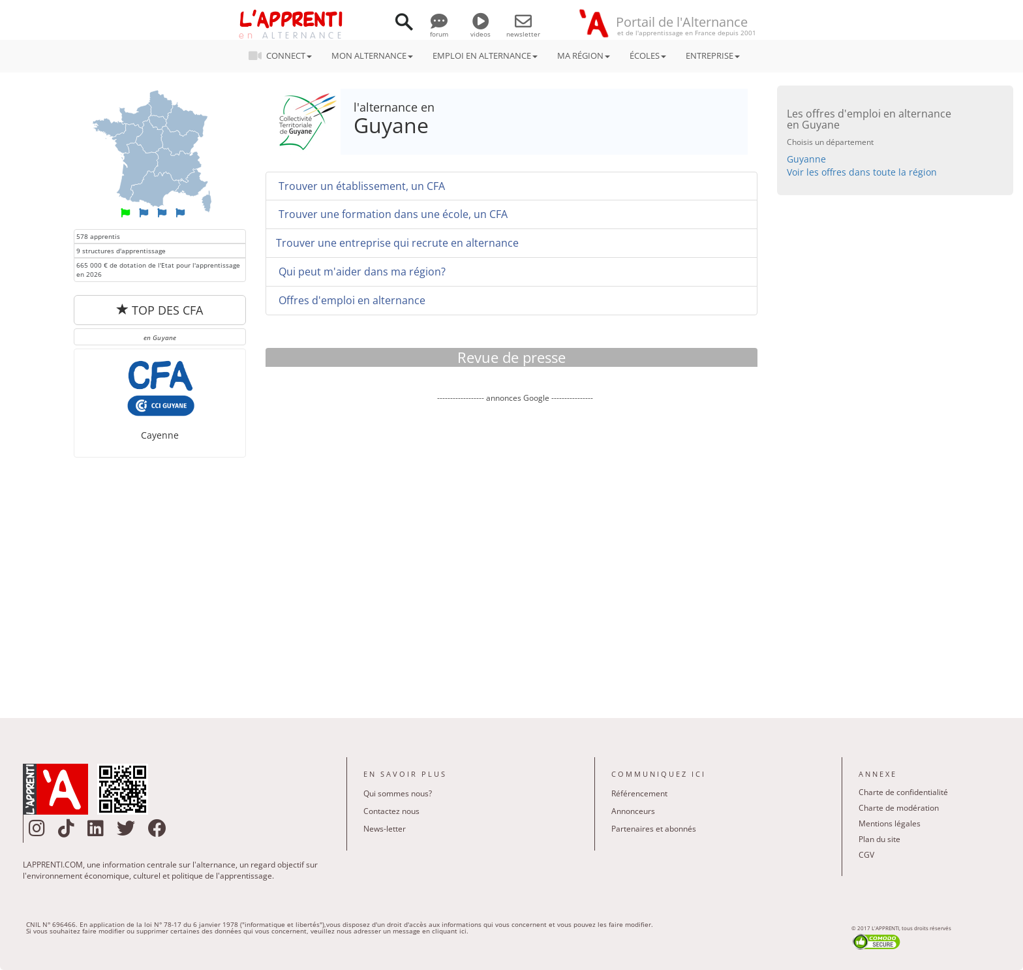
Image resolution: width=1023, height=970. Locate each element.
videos (480, 29)
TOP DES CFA (160, 310)
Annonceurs (633, 811)
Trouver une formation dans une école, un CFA (392, 214)
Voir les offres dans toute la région (862, 172)
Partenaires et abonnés (653, 828)
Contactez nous (391, 811)
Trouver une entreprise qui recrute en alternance (397, 243)
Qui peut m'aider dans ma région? (361, 271)
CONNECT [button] (284, 55)
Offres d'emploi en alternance (350, 300)
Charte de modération (899, 807)
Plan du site (879, 839)
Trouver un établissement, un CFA (360, 186)
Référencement (639, 793)
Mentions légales (890, 823)
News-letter (384, 828)
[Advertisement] (515, 550)
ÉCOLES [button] (648, 55)
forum (439, 29)
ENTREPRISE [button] (713, 55)
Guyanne (806, 159)
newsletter (523, 29)
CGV (866, 854)
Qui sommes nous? (397, 793)
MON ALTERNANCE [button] (372, 55)
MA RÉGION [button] (583, 55)
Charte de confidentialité (903, 792)
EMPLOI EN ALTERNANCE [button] (485, 55)
